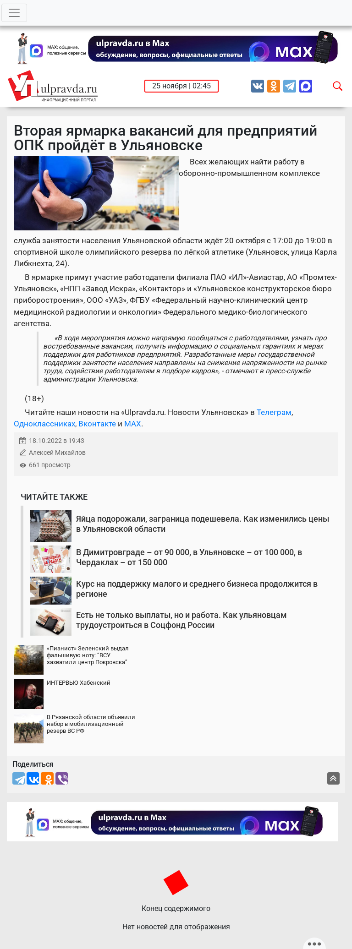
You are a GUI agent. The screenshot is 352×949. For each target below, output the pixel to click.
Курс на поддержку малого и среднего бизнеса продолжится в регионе (197, 589)
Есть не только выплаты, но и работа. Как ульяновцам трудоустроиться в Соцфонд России (181, 620)
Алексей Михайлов (57, 453)
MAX (132, 423)
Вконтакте (97, 423)
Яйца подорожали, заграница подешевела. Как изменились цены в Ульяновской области (202, 524)
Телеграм (274, 412)
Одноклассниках (44, 423)
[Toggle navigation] (14, 13)
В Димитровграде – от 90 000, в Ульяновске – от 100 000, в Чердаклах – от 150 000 (189, 557)
